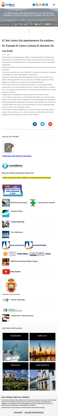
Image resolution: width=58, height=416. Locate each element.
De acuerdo (18, 413)
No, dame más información (34, 413)
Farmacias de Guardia (46, 202)
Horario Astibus (17, 211)
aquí (43, 408)
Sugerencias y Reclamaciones (22, 315)
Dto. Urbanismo (17, 232)
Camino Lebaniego (18, 299)
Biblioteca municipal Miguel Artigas (24, 261)
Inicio (3, 20)
